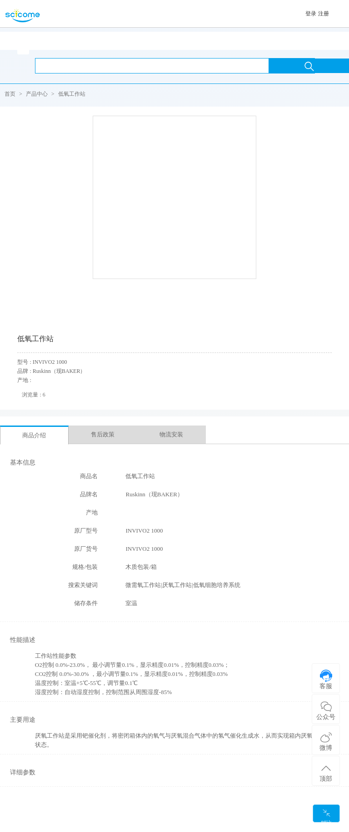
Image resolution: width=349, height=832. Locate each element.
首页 (10, 94)
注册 (323, 13)
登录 (310, 13)
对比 (326, 815)
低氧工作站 (71, 94)
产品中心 (37, 94)
